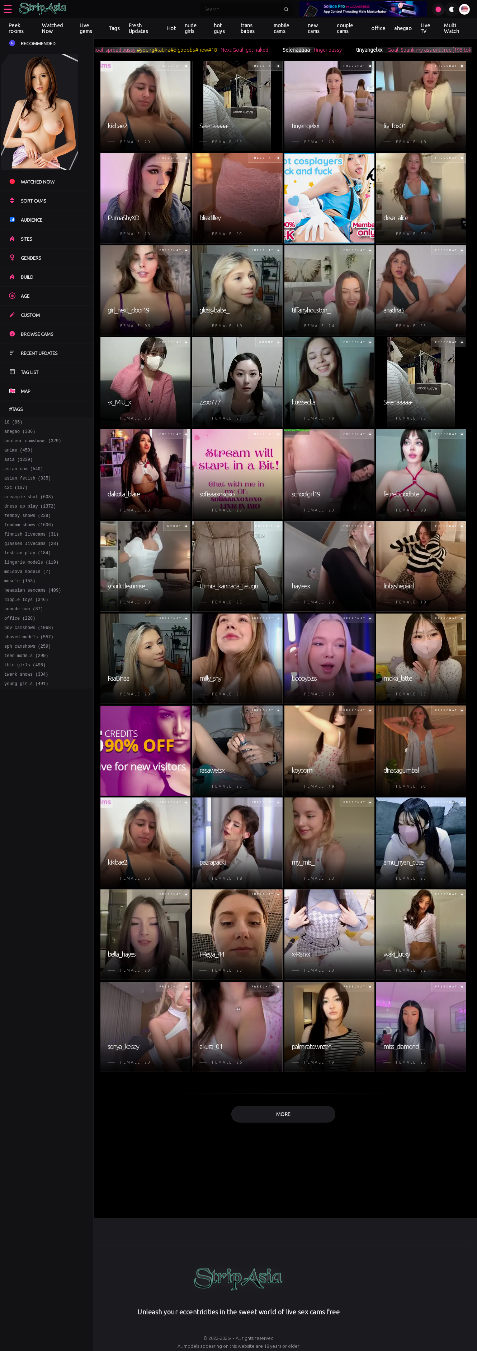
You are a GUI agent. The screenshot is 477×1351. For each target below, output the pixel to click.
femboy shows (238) (27, 527)
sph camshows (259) (27, 673)
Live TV (425, 28)
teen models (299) (26, 683)
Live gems (86, 28)
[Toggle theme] (452, 9)
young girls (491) (26, 715)
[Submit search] (286, 9)
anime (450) (18, 454)
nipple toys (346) (26, 621)
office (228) (19, 642)
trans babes (248, 28)
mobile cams (281, 28)
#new (213, 50)
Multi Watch (451, 28)
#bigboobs (194, 50)
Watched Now (52, 28)
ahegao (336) (19, 433)
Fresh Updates (138, 28)
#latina (174, 50)
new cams (314, 28)
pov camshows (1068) (28, 652)
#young (157, 50)
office (378, 28)
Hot (171, 28)
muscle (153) (19, 600)
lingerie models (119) (31, 579)
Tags (114, 28)
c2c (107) (16, 496)
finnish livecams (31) (31, 548)
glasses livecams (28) (31, 558)
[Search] (241, 9)
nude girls (191, 28)
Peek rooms (16, 28)
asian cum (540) (23, 475)
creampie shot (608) (28, 506)
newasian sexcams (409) (32, 610)
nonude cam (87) (23, 631)
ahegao (403, 28)
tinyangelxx (381, 50)
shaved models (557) (28, 663)
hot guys (219, 28)
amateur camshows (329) (32, 444)
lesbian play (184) (27, 569)
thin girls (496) (25, 694)
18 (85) (13, 423)
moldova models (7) (27, 590)
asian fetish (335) (27, 485)
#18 (224, 50)
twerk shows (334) (26, 704)
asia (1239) (18, 465)
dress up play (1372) (30, 517)
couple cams (345, 28)
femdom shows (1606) (28, 538)
